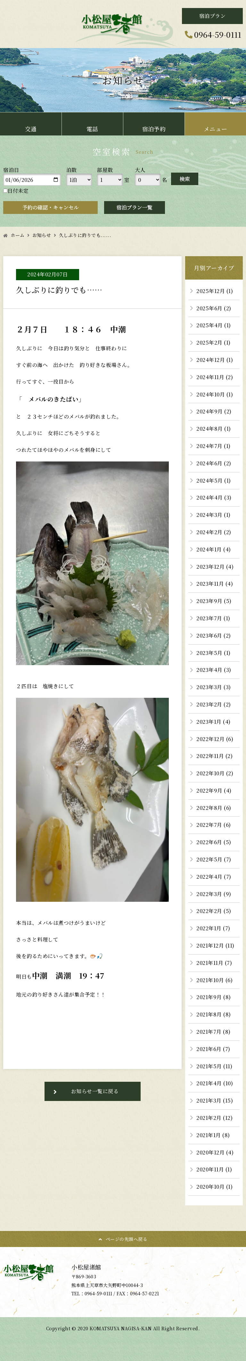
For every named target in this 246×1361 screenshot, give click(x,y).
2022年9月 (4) (214, 790)
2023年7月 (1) (213, 618)
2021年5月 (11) (214, 1066)
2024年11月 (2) (214, 377)
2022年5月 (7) (213, 859)
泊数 (71, 170)
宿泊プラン (212, 16)
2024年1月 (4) (213, 549)
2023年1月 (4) (213, 721)
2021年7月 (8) (213, 1031)
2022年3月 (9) (213, 894)
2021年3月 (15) (214, 1100)
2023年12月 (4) (215, 566)
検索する (184, 179)
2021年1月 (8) (213, 1135)
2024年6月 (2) (213, 463)
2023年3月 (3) (213, 687)
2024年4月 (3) (214, 497)
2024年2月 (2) (213, 532)
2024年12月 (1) (214, 359)
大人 (140, 170)
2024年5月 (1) (213, 480)
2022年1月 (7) (213, 928)
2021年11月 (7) (214, 962)
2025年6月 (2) (213, 308)
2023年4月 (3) (213, 669)
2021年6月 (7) (213, 1049)
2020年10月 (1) (214, 1186)
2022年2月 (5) (213, 911)
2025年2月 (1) (213, 342)
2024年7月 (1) (213, 446)
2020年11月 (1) (214, 1169)
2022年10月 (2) (214, 773)
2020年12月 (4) (215, 1152)
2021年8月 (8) (213, 1014)
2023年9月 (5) (214, 601)
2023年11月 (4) (214, 583)
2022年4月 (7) (213, 876)
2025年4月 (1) (213, 325)
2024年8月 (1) (213, 428)
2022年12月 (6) (214, 739)
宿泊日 (11, 170)
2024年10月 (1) (214, 394)
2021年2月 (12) (214, 1117)
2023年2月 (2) (213, 704)
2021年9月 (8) (213, 997)
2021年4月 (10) (214, 1083)
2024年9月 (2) (214, 411)
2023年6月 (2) (213, 635)
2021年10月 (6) (214, 980)
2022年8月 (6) (213, 807)
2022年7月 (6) (213, 824)
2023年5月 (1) (213, 652)
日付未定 (16, 190)
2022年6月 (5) (213, 842)
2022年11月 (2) (214, 756)
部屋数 (105, 170)
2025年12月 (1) (214, 291)
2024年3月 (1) (213, 514)
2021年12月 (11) (215, 945)
